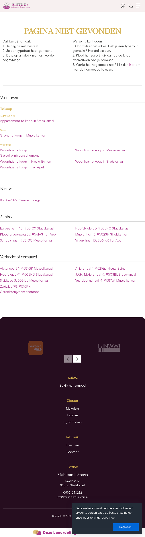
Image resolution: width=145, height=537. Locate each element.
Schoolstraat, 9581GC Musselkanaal (26, 240)
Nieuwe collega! (20, 200)
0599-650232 (72, 492)
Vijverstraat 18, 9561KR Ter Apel (98, 240)
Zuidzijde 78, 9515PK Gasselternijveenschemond (20, 289)
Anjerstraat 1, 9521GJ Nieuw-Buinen (101, 268)
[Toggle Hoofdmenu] (138, 6)
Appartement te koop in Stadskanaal (27, 121)
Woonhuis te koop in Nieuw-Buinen (25, 161)
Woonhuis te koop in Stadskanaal (99, 161)
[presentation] (68, 359)
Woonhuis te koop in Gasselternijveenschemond (20, 152)
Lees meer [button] (109, 517)
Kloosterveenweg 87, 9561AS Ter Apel (28, 234)
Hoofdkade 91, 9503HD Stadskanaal (26, 274)
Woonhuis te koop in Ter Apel (22, 167)
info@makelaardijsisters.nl (72, 497)
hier (132, 65)
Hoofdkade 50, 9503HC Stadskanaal (102, 228)
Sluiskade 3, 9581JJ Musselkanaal (24, 280)
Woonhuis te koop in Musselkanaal (100, 150)
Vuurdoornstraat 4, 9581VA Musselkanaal (105, 280)
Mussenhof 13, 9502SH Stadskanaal (101, 234)
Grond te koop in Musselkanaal (22, 135)
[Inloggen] (123, 6)
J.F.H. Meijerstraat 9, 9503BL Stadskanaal (105, 274)
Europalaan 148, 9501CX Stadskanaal (27, 228)
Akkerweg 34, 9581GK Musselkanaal (26, 268)
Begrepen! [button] (125, 527)
